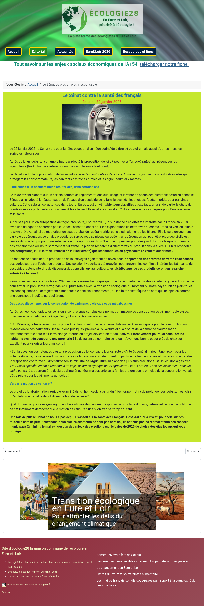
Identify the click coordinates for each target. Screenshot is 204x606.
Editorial (38, 52)
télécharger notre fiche (164, 64)
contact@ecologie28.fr (38, 584)
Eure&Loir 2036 (98, 52)
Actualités (65, 52)
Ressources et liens (138, 52)
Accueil (13, 52)
